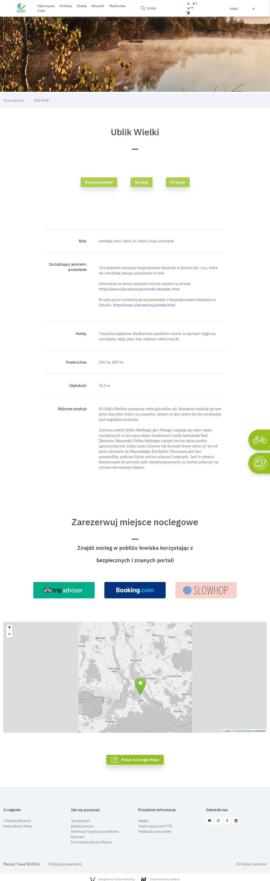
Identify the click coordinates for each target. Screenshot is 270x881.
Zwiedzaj (64, 6)
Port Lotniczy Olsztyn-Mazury (91, 842)
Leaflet (226, 731)
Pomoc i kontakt (251, 864)
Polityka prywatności (65, 864)
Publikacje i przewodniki (154, 832)
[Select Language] (240, 8)
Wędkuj (143, 821)
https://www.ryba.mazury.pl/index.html (144, 305)
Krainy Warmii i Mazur (17, 826)
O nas (40, 11)
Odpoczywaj (44, 6)
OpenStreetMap (243, 731)
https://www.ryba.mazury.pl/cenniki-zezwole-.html (139, 289)
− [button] (9, 634)
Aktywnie (96, 6)
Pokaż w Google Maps (140, 760)
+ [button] (9, 628)
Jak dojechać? (80, 821)
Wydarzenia (116, 6)
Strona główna (13, 100)
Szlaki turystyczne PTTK (155, 826)
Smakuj (80, 6)
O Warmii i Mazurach (17, 821)
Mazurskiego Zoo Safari (149, 451)
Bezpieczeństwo (82, 826)
